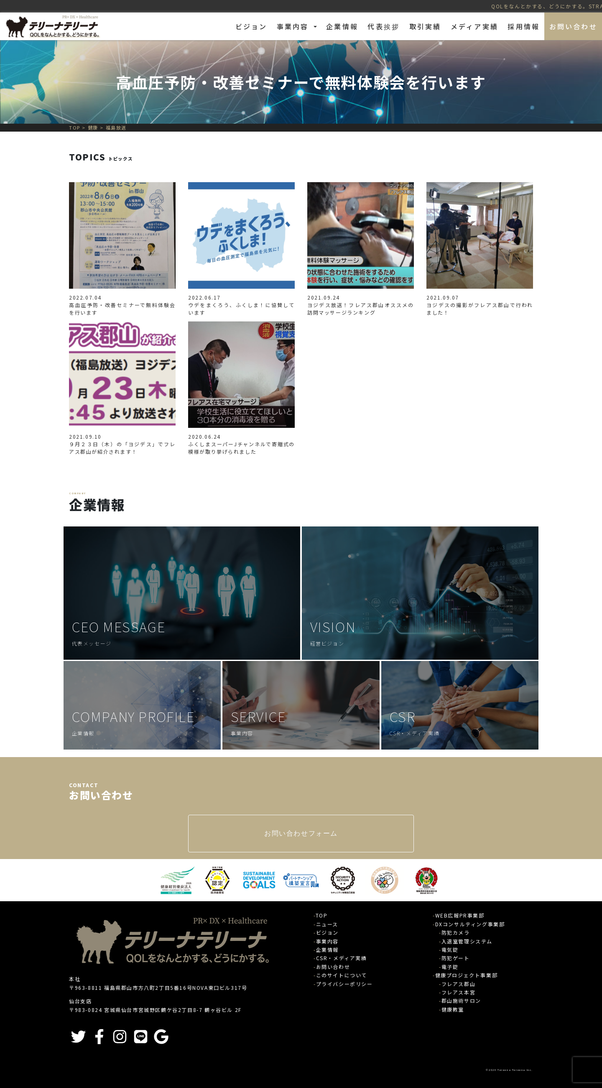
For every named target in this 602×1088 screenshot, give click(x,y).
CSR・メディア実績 (341, 957)
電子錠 (450, 966)
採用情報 (524, 26)
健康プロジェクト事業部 (466, 975)
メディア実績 (474, 26)
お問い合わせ (573, 26)
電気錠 (450, 949)
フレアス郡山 (458, 983)
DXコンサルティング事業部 (470, 924)
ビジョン (251, 26)
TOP (322, 915)
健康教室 (452, 1009)
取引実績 (425, 26)
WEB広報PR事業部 (460, 915)
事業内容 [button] (294, 26)
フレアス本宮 (458, 992)
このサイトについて (341, 975)
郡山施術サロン (461, 1000)
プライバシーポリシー (344, 983)
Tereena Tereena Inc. (515, 1070)
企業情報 (342, 26)
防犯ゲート (455, 957)
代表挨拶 (383, 26)
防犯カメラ (455, 932)
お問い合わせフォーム (301, 833)
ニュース (327, 924)
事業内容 (327, 941)
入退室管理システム (466, 941)
